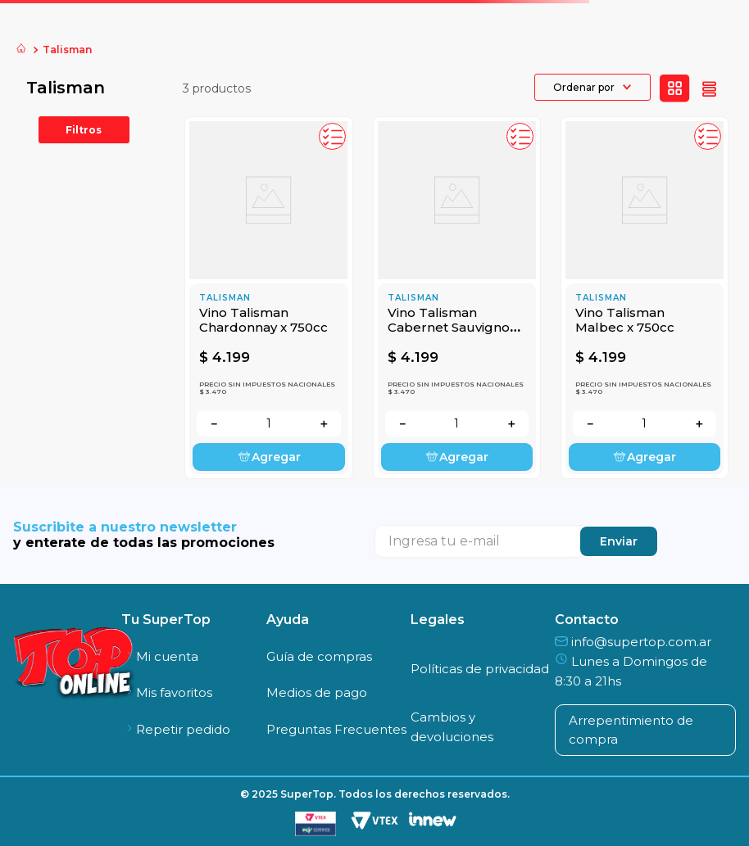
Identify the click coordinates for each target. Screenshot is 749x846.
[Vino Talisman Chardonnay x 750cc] (268, 297)
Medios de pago (316, 692)
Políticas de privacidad (480, 668)
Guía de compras (319, 656)
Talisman (67, 49)
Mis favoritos (166, 692)
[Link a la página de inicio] (21, 49)
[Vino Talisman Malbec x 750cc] (644, 297)
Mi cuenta (159, 656)
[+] (323, 423)
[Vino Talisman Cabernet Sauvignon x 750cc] (457, 297)
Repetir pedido (175, 729)
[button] (332, 136)
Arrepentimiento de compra (631, 730)
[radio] (675, 88)
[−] (214, 423)
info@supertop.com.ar (633, 641)
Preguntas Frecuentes (336, 729)
